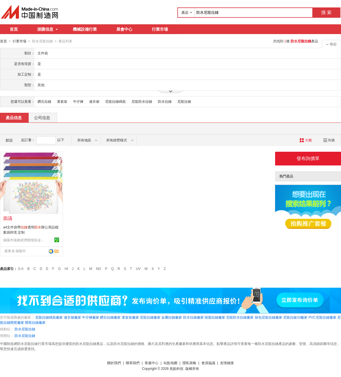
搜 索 (326, 12)
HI (66, 269)
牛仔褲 (78, 101)
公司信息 (42, 117)
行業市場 (160, 29)
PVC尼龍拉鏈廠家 (322, 317)
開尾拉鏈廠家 (35, 322)
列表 (329, 140)
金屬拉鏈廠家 (171, 317)
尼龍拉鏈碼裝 (115, 101)
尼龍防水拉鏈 (142, 101)
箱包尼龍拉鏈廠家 (268, 317)
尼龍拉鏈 (184, 101)
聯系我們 (133, 363)
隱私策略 (189, 363)
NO (98, 269)
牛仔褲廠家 (90, 317)
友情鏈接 (227, 363)
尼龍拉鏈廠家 (150, 317)
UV (138, 269)
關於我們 (114, 363)
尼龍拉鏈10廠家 (295, 317)
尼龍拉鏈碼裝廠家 (49, 317)
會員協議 (208, 363)
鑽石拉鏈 (44, 101)
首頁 (14, 29)
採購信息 (47, 29)
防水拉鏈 (165, 101)
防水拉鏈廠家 (193, 317)
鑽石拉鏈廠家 (110, 317)
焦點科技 (176, 368)
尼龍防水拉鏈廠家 (240, 317)
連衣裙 (94, 101)
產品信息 (14, 117)
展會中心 (124, 29)
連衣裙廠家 (72, 317)
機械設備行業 (85, 29)
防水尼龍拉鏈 (25, 329)
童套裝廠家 (130, 317)
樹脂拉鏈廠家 (215, 317)
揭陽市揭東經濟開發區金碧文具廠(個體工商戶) (24, 240)
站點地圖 (170, 363)
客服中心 (151, 363)
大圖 (305, 140)
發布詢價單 (308, 158)
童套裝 (62, 101)
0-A (20, 269)
